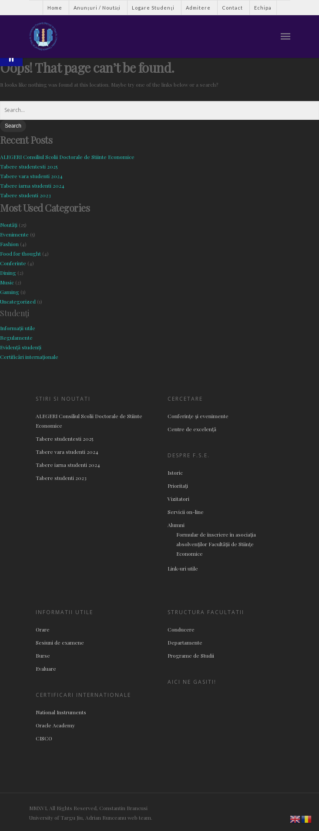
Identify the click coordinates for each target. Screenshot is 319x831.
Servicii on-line (186, 511)
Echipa (263, 7)
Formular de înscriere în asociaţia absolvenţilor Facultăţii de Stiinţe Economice (216, 544)
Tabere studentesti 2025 (28, 166)
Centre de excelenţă (192, 429)
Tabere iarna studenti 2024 (32, 185)
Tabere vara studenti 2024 (31, 175)
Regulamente (16, 337)
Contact (232, 7)
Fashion (9, 243)
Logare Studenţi (153, 7)
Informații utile (17, 327)
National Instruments (61, 712)
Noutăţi (8, 224)
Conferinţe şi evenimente (198, 415)
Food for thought (20, 253)
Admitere (198, 7)
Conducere (181, 629)
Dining (8, 272)
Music (7, 282)
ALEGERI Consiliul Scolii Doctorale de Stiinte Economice (67, 156)
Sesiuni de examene (60, 642)
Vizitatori (178, 498)
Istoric (175, 472)
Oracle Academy (55, 725)
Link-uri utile (183, 568)
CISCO (44, 738)
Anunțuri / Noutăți (97, 7)
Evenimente (14, 234)
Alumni (176, 524)
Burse (43, 655)
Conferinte (13, 263)
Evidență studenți (20, 347)
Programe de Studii (191, 655)
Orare (43, 629)
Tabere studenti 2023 (25, 195)
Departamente (185, 642)
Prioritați (178, 485)
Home (54, 7)
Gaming (9, 291)
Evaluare (46, 668)
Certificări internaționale (29, 356)
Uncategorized (18, 301)
